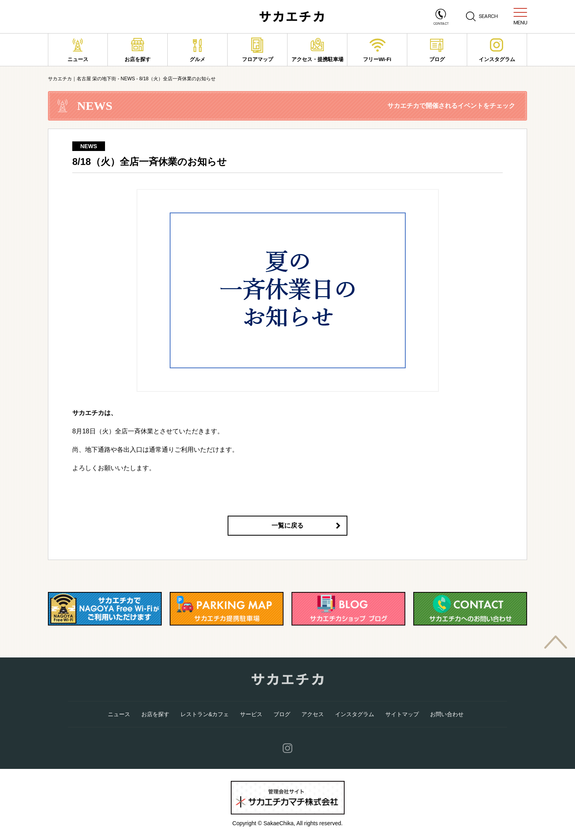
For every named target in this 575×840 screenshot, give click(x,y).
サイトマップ (402, 714)
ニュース (78, 50)
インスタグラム (497, 50)
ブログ (437, 50)
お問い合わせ (447, 714)
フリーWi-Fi (377, 50)
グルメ (197, 50)
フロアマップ (257, 50)
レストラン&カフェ (204, 714)
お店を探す (137, 50)
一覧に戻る (287, 525)
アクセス (312, 714)
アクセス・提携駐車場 (317, 50)
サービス (251, 714)
